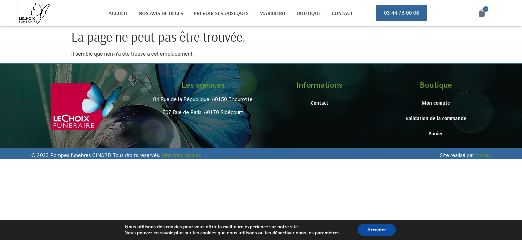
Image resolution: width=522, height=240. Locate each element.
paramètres (326, 233)
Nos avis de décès (161, 13)
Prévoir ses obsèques (221, 13)
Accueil (118, 13)
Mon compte (436, 102)
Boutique (309, 13)
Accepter (377, 229)
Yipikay (483, 154)
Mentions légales (181, 154)
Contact (342, 13)
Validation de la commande (435, 118)
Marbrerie (272, 13)
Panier (435, 133)
